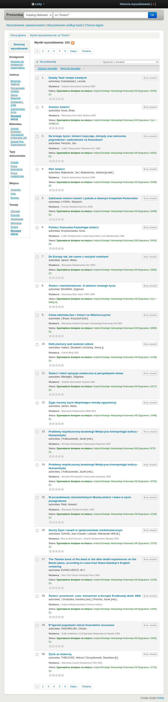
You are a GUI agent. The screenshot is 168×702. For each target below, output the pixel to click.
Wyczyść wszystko (70, 68)
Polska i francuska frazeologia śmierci (74, 227)
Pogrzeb (15, 215)
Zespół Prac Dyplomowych (18, 143)
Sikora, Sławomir (16, 97)
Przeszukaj (14, 14)
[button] (38, 4)
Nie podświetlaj (48, 61)
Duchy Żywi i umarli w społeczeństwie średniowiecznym (85, 530)
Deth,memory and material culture (71, 344)
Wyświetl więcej (16, 118)
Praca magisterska (17, 175)
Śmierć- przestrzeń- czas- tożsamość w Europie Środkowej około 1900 (95, 595)
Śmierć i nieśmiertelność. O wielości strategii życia (82, 285)
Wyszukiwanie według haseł (65, 25)
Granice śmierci (59, 107)
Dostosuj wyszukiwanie (19, 46)
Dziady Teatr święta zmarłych (68, 77)
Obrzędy (15, 211)
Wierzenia (16, 223)
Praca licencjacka (17, 168)
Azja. (13, 193)
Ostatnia (86, 51)
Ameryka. (16, 189)
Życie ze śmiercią (60, 654)
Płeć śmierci (57, 169)
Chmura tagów (94, 25)
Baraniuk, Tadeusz (16, 83)
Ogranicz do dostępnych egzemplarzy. (18, 64)
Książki (14, 162)
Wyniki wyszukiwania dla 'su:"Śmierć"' (50, 35)
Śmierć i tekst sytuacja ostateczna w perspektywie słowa (86, 373)
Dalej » (74, 51)
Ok (152, 15)
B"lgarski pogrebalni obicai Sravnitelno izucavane (81, 625)
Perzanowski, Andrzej (18, 90)
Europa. (15, 197)
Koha (160, 698)
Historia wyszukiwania (135, 4)
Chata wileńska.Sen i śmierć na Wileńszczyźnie (79, 314)
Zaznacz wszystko (47, 68)
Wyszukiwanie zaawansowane (25, 25)
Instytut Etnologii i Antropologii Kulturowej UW (18, 4)
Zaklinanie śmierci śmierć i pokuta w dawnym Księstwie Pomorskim (93, 198)
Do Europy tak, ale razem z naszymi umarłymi (78, 256)
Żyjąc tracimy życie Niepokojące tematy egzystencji (82, 402)
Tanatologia (17, 219)
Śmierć (14, 227)
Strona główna (18, 35)
